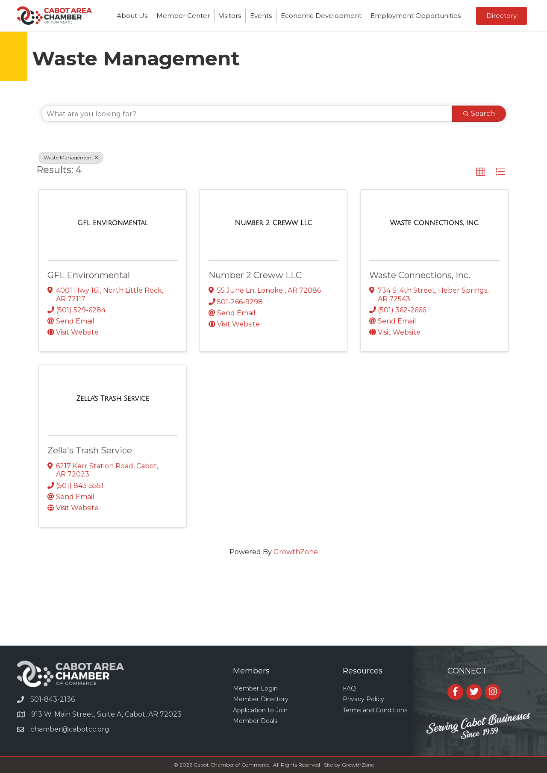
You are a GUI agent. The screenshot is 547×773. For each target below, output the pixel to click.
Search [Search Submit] (479, 113)
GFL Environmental (88, 275)
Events (261, 16)
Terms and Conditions (375, 710)
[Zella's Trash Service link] (112, 398)
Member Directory (260, 699)
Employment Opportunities (416, 16)
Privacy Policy (363, 699)
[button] (501, 16)
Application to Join (260, 710)
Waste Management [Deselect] (71, 157)
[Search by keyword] (247, 114)
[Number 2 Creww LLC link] (273, 223)
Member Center (183, 16)
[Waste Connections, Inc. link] (434, 223)
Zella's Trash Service (89, 450)
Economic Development (321, 16)
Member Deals (255, 721)
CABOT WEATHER (273, 613)
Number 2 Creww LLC (255, 275)
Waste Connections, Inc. (419, 275)
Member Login (255, 688)
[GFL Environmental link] (112, 223)
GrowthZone (296, 552)
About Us (132, 16)
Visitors (230, 16)
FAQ (349, 688)
